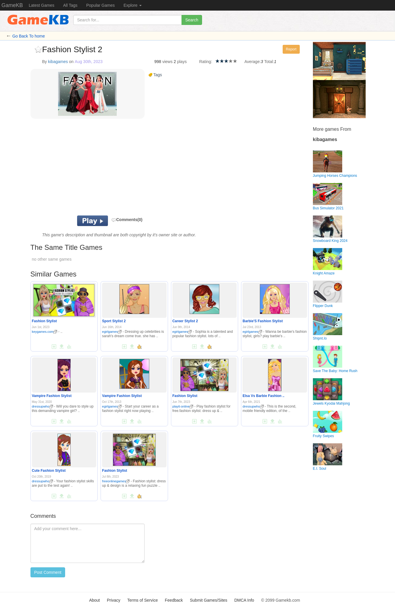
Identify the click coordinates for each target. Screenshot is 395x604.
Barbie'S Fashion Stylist (263, 321)
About (94, 600)
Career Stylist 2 (185, 321)
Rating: (205, 61)
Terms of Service (142, 600)
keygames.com (44, 331)
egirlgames (112, 331)
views (167, 61)
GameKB (12, 5)
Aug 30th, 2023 (89, 61)
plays (182, 61)
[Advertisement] (103, 169)
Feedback (174, 600)
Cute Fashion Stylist (49, 471)
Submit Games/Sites (208, 600)
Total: (269, 61)
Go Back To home (28, 36)
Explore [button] (132, 5)
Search (191, 20)
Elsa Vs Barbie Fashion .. (263, 396)
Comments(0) (126, 219)
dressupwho (42, 406)
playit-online (183, 406)
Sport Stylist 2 (114, 321)
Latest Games (41, 5)
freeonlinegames (116, 481)
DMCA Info (244, 600)
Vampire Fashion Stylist (52, 396)
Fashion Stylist (44, 321)
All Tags (70, 5)
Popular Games (100, 5)
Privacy (113, 600)
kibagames (58, 61)
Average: (253, 61)
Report (291, 49)
